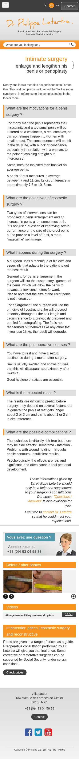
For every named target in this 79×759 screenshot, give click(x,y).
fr (45, 5)
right (11, 596)
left (5, 596)
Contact (69, 6)
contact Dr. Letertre (57, 512)
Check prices (14, 672)
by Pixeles (59, 749)
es (57, 5)
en (51, 5)
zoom (71, 596)
